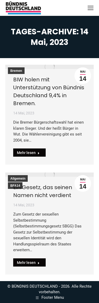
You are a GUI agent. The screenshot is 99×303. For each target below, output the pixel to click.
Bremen (16, 71)
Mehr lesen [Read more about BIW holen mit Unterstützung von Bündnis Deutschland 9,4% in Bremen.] (28, 153)
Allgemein (17, 178)
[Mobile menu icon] (90, 8)
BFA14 (15, 186)
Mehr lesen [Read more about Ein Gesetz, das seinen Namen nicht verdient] (28, 262)
